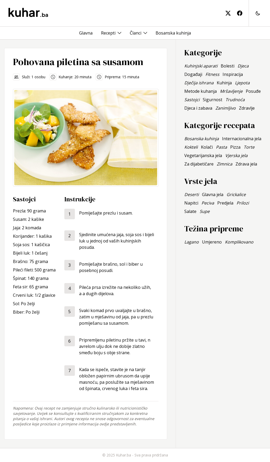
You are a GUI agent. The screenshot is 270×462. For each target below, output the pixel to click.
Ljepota (242, 83)
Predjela (225, 203)
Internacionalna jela (241, 139)
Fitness (212, 74)
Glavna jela (212, 194)
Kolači (207, 147)
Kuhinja (224, 83)
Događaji (193, 74)
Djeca (243, 66)
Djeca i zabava (198, 108)
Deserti (191, 194)
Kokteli (191, 147)
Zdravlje (247, 108)
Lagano (191, 242)
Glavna (86, 33)
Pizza (235, 147)
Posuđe (253, 91)
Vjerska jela (236, 155)
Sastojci (192, 100)
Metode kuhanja (200, 91)
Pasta (221, 147)
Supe (205, 211)
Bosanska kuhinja (173, 33)
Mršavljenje (231, 91)
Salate (190, 211)
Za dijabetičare (199, 164)
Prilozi (243, 203)
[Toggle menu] (119, 33)
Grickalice (236, 194)
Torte (249, 147)
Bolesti (227, 66)
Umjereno (212, 242)
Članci (135, 33)
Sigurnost (212, 100)
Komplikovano (239, 242)
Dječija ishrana (199, 83)
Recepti (108, 33)
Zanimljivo (225, 108)
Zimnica (224, 164)
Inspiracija (233, 74)
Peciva (207, 203)
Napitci (191, 203)
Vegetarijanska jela (203, 155)
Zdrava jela (246, 164)
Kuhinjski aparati (201, 66)
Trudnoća (235, 100)
